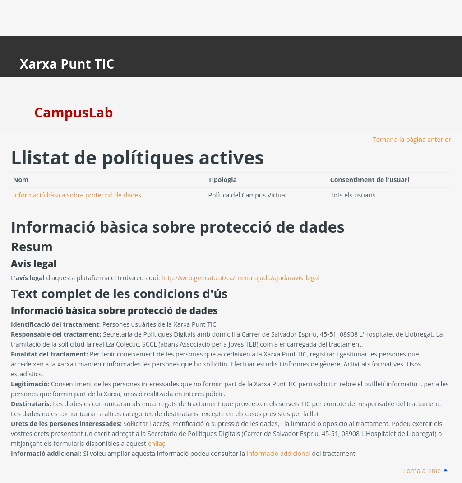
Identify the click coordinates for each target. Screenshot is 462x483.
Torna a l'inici (425, 470)
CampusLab (73, 112)
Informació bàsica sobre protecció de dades (77, 195)
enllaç (156, 443)
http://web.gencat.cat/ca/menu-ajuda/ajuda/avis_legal (240, 277)
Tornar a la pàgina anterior (412, 139)
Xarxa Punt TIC (67, 63)
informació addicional (278, 453)
